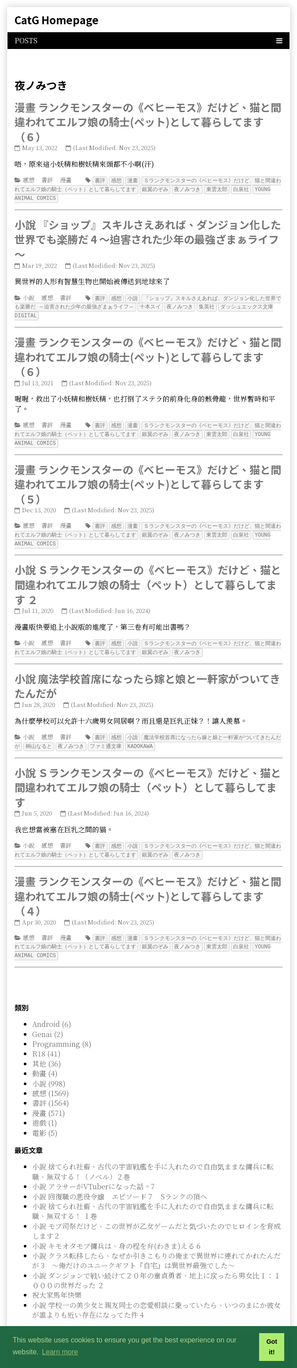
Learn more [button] (60, 1352)
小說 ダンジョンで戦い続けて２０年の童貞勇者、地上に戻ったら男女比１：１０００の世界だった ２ (156, 1271)
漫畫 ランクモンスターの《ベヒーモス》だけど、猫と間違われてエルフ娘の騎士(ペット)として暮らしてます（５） (148, 480)
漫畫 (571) (48, 1104)
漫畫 (65, 180)
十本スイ (150, 304)
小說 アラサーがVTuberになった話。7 (93, 1177)
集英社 (207, 304)
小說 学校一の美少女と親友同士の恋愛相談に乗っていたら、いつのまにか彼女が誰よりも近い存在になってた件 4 (156, 1301)
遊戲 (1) (44, 1114)
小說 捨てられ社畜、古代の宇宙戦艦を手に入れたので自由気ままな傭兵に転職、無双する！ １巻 (153, 1202)
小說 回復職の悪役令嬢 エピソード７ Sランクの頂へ (119, 1187)
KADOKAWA (140, 739)
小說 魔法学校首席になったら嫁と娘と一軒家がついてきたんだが (147, 680)
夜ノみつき (187, 188)
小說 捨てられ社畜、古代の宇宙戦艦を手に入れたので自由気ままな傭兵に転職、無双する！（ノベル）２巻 (153, 1162)
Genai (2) (47, 1025)
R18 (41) (46, 1044)
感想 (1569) (50, 1084)
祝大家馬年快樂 (57, 1286)
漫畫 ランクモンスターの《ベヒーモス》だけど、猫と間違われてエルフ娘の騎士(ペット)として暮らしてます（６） (148, 121)
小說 (28, 296)
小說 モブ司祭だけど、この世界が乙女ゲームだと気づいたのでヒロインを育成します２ (156, 1222)
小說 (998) (49, 1074)
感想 (28, 180)
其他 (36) (46, 1054)
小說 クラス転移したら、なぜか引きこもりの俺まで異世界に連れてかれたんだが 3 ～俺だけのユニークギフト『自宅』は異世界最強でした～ (156, 1251)
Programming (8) (62, 1035)
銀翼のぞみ (155, 188)
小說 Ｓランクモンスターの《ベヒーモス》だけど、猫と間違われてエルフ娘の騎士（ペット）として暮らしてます (148, 780)
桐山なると (39, 739)
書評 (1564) (50, 1094)
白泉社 (241, 188)
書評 (47, 180)
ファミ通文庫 (106, 739)
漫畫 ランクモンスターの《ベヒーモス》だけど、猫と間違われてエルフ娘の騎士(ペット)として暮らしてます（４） (148, 887)
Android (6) (51, 1015)
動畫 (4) (45, 1064)
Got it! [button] (271, 1347)
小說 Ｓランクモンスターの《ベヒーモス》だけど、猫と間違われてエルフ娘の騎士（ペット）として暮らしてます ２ (148, 578)
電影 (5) (45, 1124)
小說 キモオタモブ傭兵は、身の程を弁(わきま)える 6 (116, 1237)
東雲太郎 (216, 188)
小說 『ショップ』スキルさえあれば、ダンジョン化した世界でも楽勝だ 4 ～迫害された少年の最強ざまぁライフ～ (148, 237)
